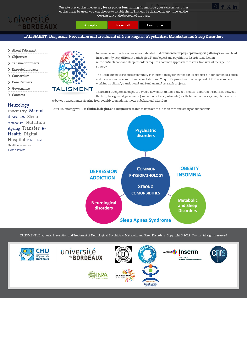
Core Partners (22, 82)
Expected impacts (25, 69)
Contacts (18, 95)
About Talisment (24, 50)
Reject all (123, 25)
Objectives (19, 56)
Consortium (21, 75)
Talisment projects (25, 63)
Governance (21, 88)
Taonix (196, 235)
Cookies (102, 15)
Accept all (91, 25)
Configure (155, 25)
